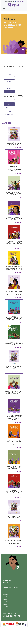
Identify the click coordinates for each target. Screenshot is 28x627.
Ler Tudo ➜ (18, 147)
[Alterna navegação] (4, 8)
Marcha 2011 (9, 81)
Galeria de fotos (9, 107)
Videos (9, 111)
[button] (19, 2)
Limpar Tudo (20, 66)
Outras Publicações (9, 114)
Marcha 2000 (9, 71)
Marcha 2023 (9, 91)
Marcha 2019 (9, 88)
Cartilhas (9, 104)
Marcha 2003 (9, 74)
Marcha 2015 (9, 84)
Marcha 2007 (9, 78)
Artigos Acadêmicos (9, 100)
